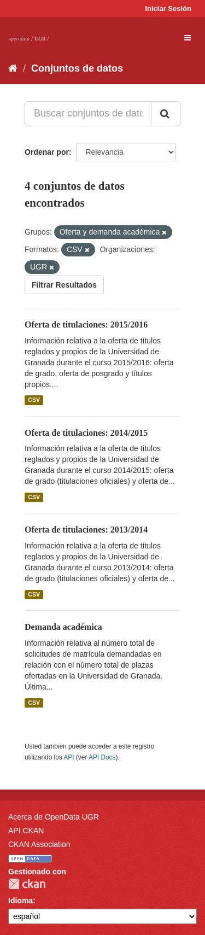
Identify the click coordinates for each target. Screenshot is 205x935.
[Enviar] (165, 113)
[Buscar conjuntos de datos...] (88, 113)
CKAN (26, 884)
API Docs (102, 757)
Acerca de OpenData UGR (53, 817)
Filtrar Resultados (64, 284)
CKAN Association (39, 844)
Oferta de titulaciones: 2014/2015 (86, 432)
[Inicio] (12, 68)
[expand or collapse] (187, 38)
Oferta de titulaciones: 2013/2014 (86, 529)
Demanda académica (63, 627)
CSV (34, 400)
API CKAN (26, 830)
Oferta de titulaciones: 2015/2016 (86, 324)
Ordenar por (47, 152)
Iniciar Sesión (168, 8)
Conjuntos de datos (77, 68)
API (68, 757)
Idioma (20, 900)
